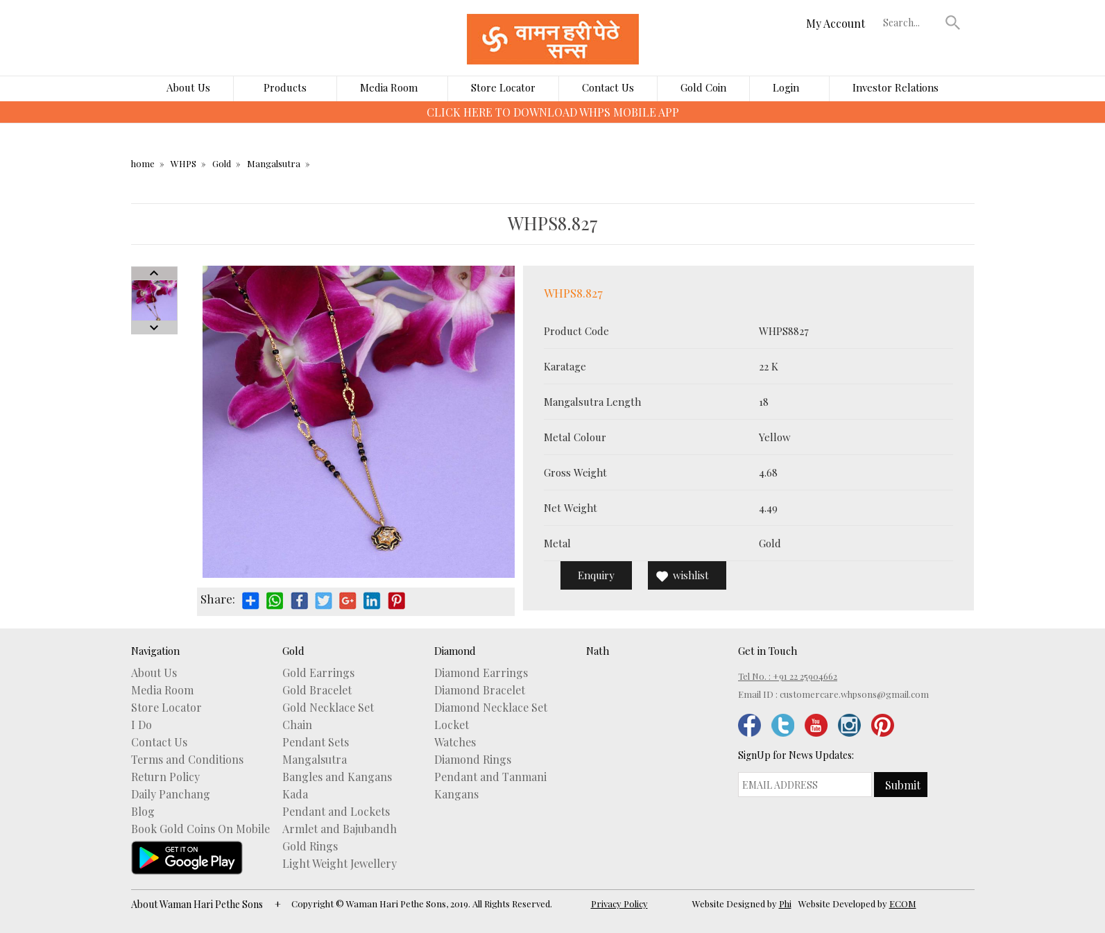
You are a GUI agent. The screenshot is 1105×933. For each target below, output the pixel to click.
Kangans (456, 794)
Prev (154, 273)
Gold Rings (310, 846)
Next (154, 327)
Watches (455, 742)
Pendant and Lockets (336, 811)
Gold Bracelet (317, 690)
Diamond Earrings (481, 672)
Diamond (455, 651)
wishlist (691, 575)
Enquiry (596, 575)
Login (786, 87)
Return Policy (165, 776)
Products (285, 87)
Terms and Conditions (187, 759)
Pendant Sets (315, 742)
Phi (785, 903)
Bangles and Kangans (337, 776)
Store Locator (503, 87)
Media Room (389, 87)
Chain (297, 724)
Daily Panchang (170, 794)
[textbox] (911, 22)
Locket (451, 724)
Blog (143, 811)
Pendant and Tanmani (490, 776)
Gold (221, 163)
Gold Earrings (318, 672)
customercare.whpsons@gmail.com (854, 694)
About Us (188, 87)
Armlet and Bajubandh (339, 828)
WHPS (183, 163)
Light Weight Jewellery (339, 863)
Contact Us (608, 87)
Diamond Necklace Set (490, 707)
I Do (141, 724)
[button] (952, 22)
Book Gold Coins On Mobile (200, 828)
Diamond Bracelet (479, 690)
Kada (295, 794)
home (143, 163)
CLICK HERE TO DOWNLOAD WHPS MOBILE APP (553, 112)
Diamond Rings (472, 759)
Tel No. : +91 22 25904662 (787, 676)
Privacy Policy (619, 903)
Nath (597, 651)
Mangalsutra (273, 163)
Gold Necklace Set (328, 707)
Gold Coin (703, 87)
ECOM (902, 903)
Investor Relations (896, 87)
